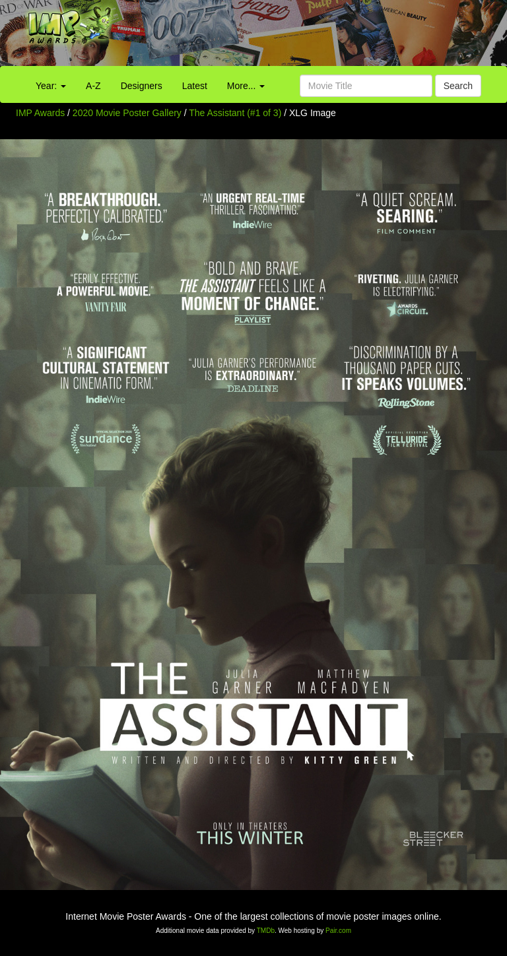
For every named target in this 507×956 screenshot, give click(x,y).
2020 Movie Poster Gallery (127, 113)
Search (458, 85)
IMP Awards (40, 113)
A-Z (93, 85)
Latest (194, 85)
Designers (141, 85)
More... (246, 85)
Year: (51, 85)
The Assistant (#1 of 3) (235, 113)
